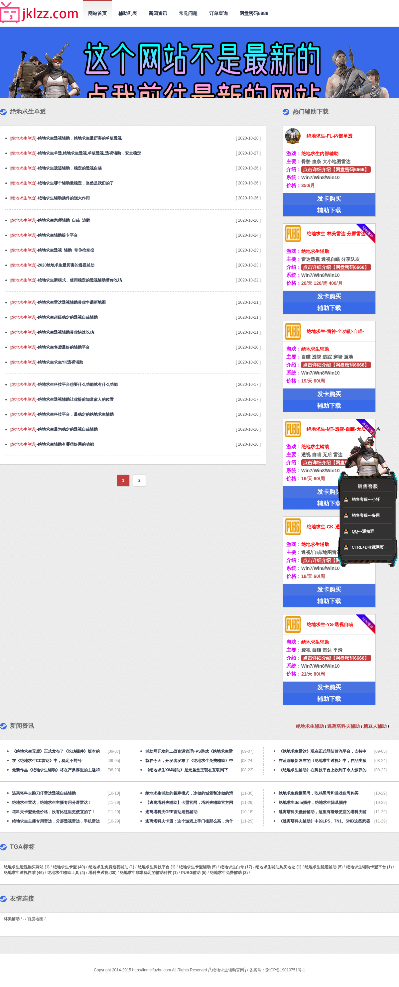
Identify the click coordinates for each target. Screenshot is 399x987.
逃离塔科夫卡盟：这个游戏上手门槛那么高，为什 (189, 821)
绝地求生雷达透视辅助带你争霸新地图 (72, 302)
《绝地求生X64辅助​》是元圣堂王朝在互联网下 (186, 770)
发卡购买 (329, 198)
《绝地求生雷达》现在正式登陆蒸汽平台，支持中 (322, 751)
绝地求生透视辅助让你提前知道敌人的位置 (76, 399)
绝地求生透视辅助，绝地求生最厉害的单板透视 (80, 138)
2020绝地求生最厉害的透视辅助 (66, 265)
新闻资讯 (158, 13)
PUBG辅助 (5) (193, 872)
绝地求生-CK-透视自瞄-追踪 (335, 526)
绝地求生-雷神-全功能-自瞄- (335, 331)
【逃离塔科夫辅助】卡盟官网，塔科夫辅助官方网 (189, 802)
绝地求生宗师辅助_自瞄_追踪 (64, 220)
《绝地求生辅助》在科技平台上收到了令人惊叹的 (322, 770)
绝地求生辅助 (310, 726)
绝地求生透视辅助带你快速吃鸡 (66, 332)
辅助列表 (127, 13)
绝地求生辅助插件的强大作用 (64, 198)
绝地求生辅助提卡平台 (58, 235)
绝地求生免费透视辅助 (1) (111, 867)
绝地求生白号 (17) (236, 867)
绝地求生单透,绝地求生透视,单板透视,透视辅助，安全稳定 (89, 153)
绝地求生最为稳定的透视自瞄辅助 (68, 429)
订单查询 (218, 13)
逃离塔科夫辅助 (344, 726)
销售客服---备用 (366, 515)
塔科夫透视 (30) (102, 872)
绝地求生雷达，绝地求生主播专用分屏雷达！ (52, 802)
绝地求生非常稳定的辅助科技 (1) (149, 872)
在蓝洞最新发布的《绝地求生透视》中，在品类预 (322, 760)
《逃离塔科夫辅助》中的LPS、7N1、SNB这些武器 (324, 821)
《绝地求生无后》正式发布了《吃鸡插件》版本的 (56, 751)
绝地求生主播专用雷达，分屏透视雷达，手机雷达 (56, 821)
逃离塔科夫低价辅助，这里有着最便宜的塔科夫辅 (322, 812)
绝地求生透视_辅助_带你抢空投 (66, 250)
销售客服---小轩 (366, 499)
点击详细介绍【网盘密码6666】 (336, 169)
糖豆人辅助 (375, 726)
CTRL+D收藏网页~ (369, 547)
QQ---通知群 (363, 531)
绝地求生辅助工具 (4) (66, 872)
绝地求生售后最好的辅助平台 (64, 347)
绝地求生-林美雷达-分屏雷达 (336, 233)
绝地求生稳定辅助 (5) (323, 867)
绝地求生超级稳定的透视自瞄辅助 (68, 317)
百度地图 (35, 919)
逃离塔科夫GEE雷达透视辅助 (171, 812)
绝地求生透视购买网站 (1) (27, 867)
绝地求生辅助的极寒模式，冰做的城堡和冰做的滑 (189, 793)
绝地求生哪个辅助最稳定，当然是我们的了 (76, 183)
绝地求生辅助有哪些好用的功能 (66, 444)
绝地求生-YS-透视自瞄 (330, 624)
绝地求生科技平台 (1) (157, 867)
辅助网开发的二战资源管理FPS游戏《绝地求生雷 (189, 751)
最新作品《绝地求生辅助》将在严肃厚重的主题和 (56, 770)
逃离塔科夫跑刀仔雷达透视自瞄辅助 (44, 793)
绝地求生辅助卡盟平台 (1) (369, 867)
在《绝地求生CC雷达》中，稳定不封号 (46, 760)
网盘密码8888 (253, 13)
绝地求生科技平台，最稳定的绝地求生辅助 (76, 414)
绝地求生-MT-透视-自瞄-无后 (336, 429)
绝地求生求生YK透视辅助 (60, 362)
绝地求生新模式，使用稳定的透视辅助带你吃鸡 (80, 280)
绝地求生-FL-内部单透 (329, 136)
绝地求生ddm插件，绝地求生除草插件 (313, 802)
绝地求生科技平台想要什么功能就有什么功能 (78, 384)
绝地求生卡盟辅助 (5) (198, 867)
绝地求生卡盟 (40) (69, 867)
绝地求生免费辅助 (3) (229, 872)
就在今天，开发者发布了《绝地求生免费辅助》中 (189, 760)
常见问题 (188, 13)
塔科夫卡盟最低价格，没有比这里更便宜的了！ (54, 812)
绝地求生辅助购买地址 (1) (278, 867)
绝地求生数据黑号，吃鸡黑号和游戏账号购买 (318, 793)
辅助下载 (329, 210)
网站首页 (97, 13)
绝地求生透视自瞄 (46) (24, 872)
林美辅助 (12, 919)
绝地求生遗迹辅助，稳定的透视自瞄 (70, 168)
